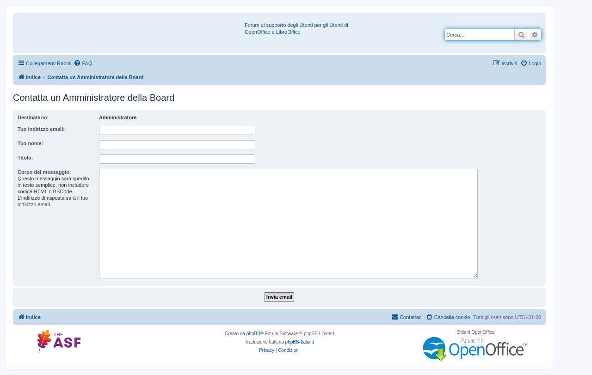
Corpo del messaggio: (44, 172)
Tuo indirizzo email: (41, 129)
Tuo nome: (30, 143)
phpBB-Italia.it (299, 341)
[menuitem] (83, 63)
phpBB (253, 333)
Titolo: (25, 157)
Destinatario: (33, 117)
